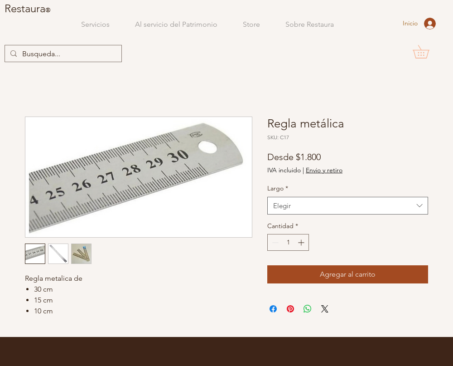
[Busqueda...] (62, 54)
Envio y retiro (324, 170)
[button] (427, 52)
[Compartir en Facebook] (273, 308)
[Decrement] (274, 242)
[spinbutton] (288, 242)
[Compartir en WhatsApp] (307, 308)
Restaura (25, 8)
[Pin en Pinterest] (290, 308)
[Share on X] (324, 308)
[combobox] (347, 206)
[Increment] (302, 242)
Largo (277, 188)
